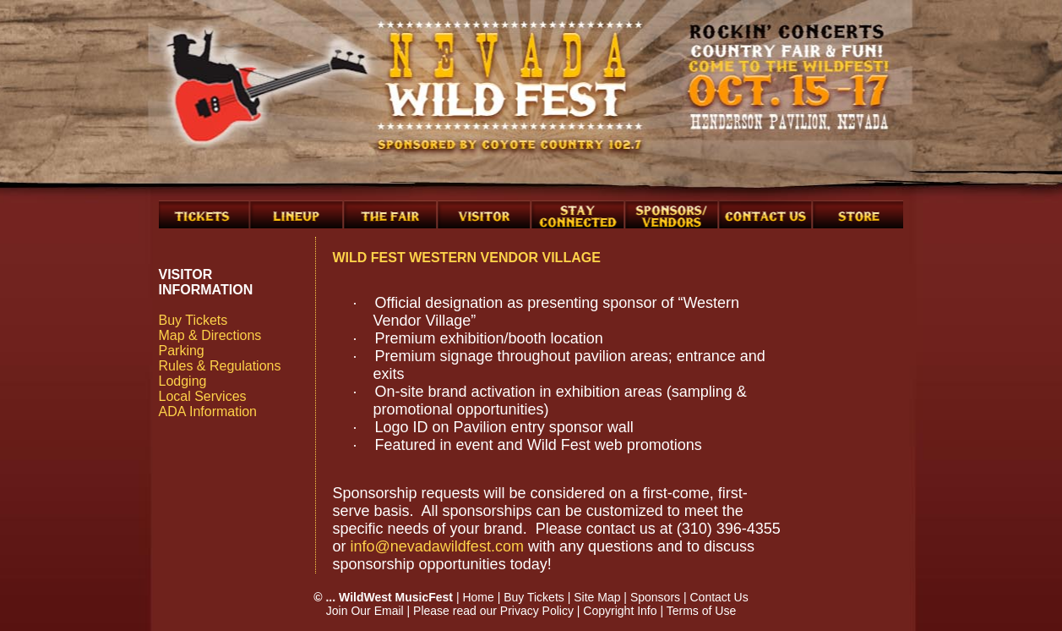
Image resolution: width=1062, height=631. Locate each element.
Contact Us (718, 597)
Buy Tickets (193, 320)
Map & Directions (210, 335)
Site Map (597, 597)
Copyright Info (619, 610)
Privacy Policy (537, 610)
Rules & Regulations (220, 366)
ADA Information (208, 411)
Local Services (203, 396)
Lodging (183, 381)
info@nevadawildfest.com (437, 546)
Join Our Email (365, 610)
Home (477, 597)
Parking (181, 350)
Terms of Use (701, 610)
